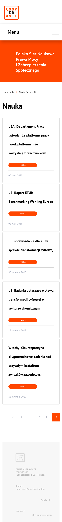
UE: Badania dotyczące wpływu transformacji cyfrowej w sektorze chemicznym (31, 299)
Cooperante (8, 91)
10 (38, 417)
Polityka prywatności (41, 514)
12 (55, 417)
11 (47, 417)
